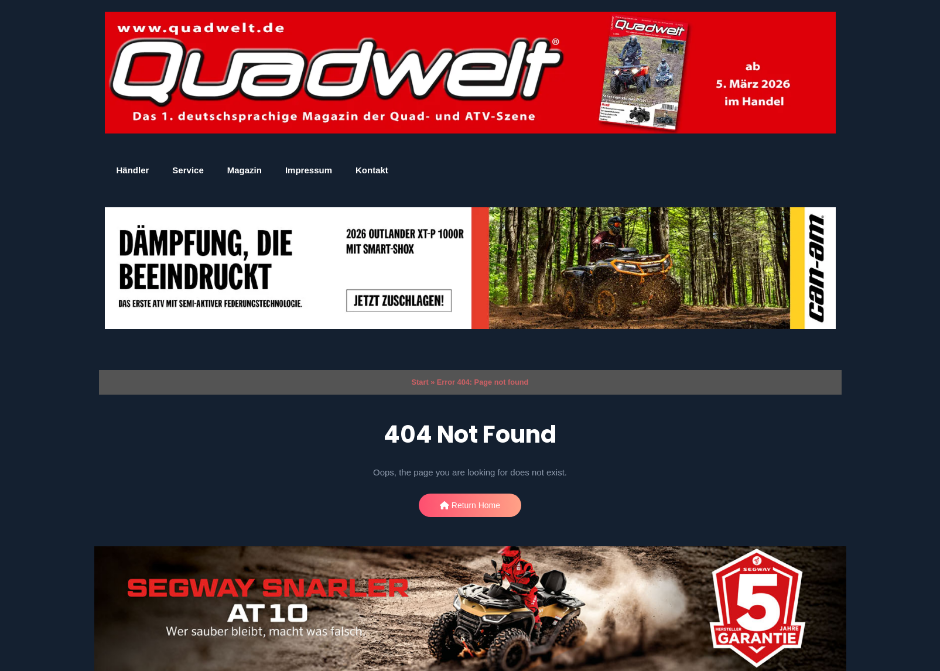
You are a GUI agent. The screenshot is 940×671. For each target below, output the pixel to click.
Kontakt (372, 170)
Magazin (244, 170)
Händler (133, 170)
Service (187, 170)
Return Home (470, 505)
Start (420, 382)
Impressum (308, 170)
